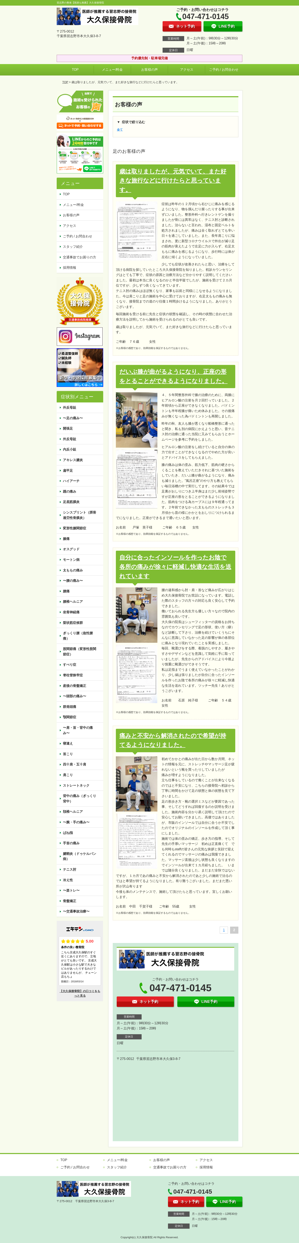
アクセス (186, 69)
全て (120, 129)
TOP (75, 69)
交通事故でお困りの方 (79, 257)
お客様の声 (149, 69)
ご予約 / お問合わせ (223, 69)
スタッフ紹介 (73, 246)
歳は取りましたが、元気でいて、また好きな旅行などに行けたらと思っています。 (172, 180)
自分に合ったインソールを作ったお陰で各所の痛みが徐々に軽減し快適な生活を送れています (175, 566)
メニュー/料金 (112, 69)
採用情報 (69, 267)
